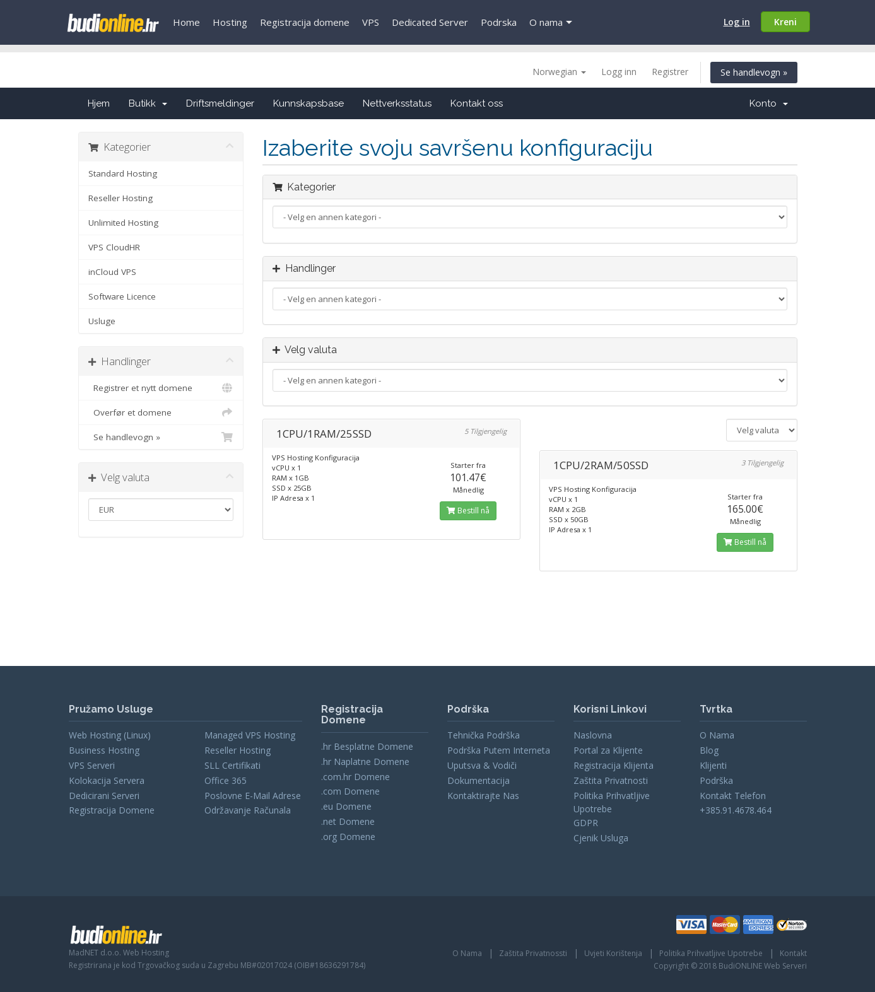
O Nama (717, 735)
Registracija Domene (112, 810)
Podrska (499, 22)
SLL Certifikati (232, 765)
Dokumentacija (478, 780)
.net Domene (348, 821)
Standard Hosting (122, 173)
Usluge (101, 321)
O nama (546, 22)
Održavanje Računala (247, 810)
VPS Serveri (92, 765)
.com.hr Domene (355, 777)
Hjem (99, 103)
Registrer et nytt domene (161, 387)
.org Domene (348, 837)
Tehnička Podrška (483, 735)
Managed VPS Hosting (249, 735)
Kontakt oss (476, 103)
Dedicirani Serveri (104, 796)
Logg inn (619, 72)
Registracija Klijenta (613, 765)
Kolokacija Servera (106, 780)
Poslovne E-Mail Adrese (252, 796)
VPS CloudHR (114, 247)
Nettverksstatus (397, 103)
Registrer (670, 72)
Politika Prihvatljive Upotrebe (711, 953)
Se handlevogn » (753, 72)
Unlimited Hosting (123, 222)
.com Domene (350, 791)
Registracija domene (304, 22)
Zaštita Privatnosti (610, 780)
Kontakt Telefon (733, 796)
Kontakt (793, 953)
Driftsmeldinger (220, 103)
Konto (768, 103)
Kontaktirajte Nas (483, 796)
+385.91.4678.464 (736, 810)
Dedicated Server (430, 22)
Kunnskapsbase (308, 103)
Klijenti (713, 765)
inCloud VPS (112, 271)
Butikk (148, 103)
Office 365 (225, 780)
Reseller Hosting (120, 198)
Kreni (785, 22)
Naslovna (592, 735)
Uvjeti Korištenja (613, 953)
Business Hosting (104, 750)
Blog (709, 750)
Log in (737, 22)
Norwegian (559, 72)
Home (186, 22)
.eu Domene (346, 806)
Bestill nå (468, 510)
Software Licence (122, 296)
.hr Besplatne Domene (367, 746)
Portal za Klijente (608, 750)
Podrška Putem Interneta (498, 750)
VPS (370, 22)
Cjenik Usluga (600, 838)
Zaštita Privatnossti (533, 953)
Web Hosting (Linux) (110, 735)
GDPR (585, 823)
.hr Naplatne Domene (365, 761)
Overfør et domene (161, 412)
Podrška (716, 780)
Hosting (230, 22)
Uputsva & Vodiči (482, 765)
